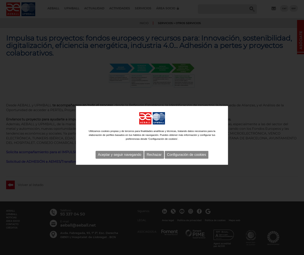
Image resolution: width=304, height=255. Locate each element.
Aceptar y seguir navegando (119, 160)
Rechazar (154, 160)
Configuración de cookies (186, 160)
